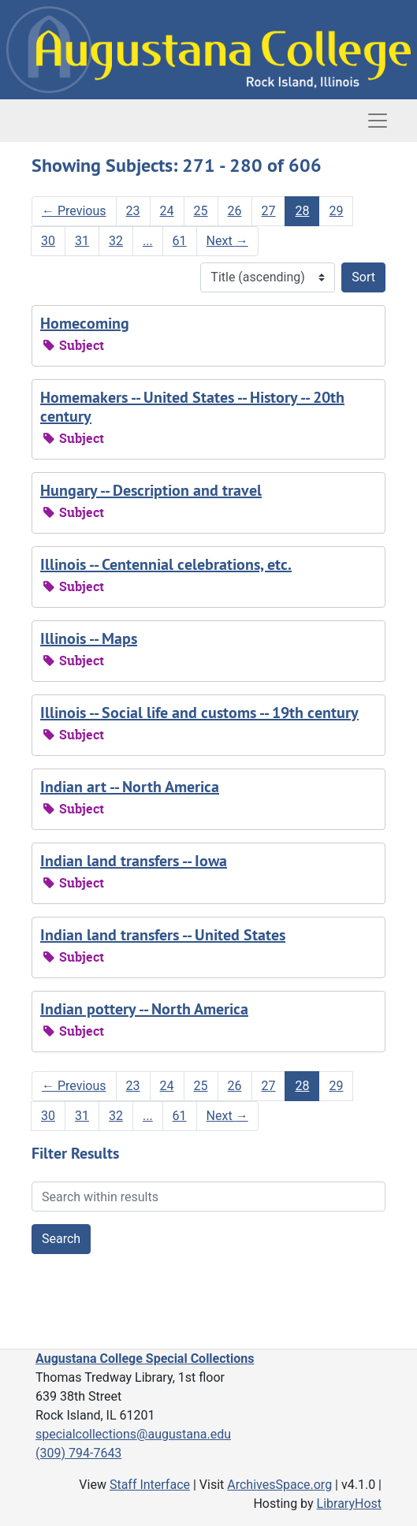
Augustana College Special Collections (144, 1358)
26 (235, 210)
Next (227, 240)
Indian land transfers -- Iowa (133, 860)
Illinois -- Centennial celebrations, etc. (166, 564)
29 (336, 210)
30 (48, 240)
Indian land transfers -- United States (162, 935)
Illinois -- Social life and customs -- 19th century (199, 712)
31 (82, 240)
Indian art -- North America (129, 786)
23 (133, 210)
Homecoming (84, 323)
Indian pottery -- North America (144, 1009)
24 (167, 210)
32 (116, 240)
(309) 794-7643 (78, 1453)
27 (269, 210)
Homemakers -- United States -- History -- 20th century (192, 406)
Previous (74, 210)
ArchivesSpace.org (279, 1484)
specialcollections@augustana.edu (133, 1434)
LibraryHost (349, 1503)
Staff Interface (150, 1484)
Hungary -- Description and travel (151, 490)
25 (201, 210)
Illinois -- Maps (88, 638)
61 (180, 240)
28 (302, 210)
